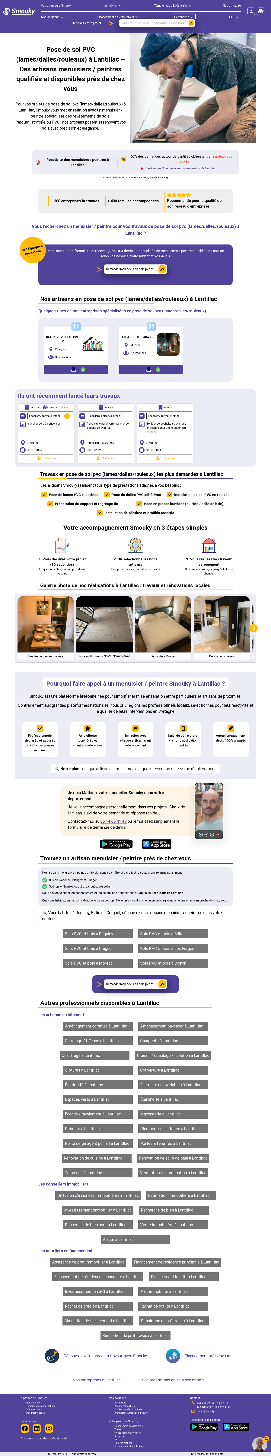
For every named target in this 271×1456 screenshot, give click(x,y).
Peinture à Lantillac (82, 1128)
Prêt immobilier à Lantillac (164, 1291)
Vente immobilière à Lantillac (166, 1224)
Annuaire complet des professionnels (44, 1438)
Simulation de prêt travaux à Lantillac (135, 1335)
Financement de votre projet (129, 1426)
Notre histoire (232, 5)
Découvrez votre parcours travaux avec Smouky (105, 1356)
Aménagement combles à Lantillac (96, 1026)
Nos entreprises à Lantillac (96, 1380)
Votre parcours (34, 1409)
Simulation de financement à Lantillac (98, 1320)
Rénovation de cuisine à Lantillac (93, 1158)
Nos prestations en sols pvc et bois (172, 1380)
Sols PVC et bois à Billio (161, 933)
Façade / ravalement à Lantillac (93, 1114)
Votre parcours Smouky (56, 5)
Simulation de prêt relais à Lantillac (172, 1320)
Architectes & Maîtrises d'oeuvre (131, 1413)
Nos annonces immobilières (129, 1446)
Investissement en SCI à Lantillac (94, 1291)
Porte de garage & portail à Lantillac (97, 1143)
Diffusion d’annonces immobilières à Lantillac (98, 1195)
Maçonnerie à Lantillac (160, 1114)
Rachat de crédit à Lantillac (89, 1306)
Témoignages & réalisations (172, 5)
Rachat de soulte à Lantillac (165, 1306)
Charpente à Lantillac (159, 1040)
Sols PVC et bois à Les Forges (167, 948)
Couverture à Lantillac (159, 1070)
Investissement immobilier (128, 1433)
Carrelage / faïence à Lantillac (92, 1040)
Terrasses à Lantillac (83, 1172)
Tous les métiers (123, 1443)
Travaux (118, 1429)
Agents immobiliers (124, 1406)
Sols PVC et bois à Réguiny (89, 933)
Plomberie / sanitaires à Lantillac (169, 1128)
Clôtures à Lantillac (82, 1070)
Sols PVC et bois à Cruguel (89, 948)
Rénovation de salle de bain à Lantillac (173, 1158)
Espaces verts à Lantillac (87, 1099)
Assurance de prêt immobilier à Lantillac (88, 1262)
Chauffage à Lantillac (81, 1055)
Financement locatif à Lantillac (178, 1276)
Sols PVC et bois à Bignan (163, 963)
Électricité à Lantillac (84, 1084)
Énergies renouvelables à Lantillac (170, 1084)
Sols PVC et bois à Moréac (89, 963)
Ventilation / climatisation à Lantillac (173, 1172)
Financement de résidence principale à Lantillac (176, 1262)
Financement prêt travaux (207, 1356)
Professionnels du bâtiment (128, 1409)
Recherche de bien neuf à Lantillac (95, 1224)
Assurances (120, 1436)
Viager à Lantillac (118, 1239)
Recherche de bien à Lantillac (167, 1210)
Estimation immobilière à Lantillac (178, 1195)
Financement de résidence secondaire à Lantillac (98, 1276)
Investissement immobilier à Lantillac (98, 1210)
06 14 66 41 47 (113, 821)
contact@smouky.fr (206, 1411)
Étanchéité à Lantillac (159, 1099)
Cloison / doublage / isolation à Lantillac (173, 1055)
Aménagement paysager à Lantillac (171, 1026)
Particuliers (120, 1402)
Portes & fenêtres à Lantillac (166, 1143)
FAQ (116, 1439)
